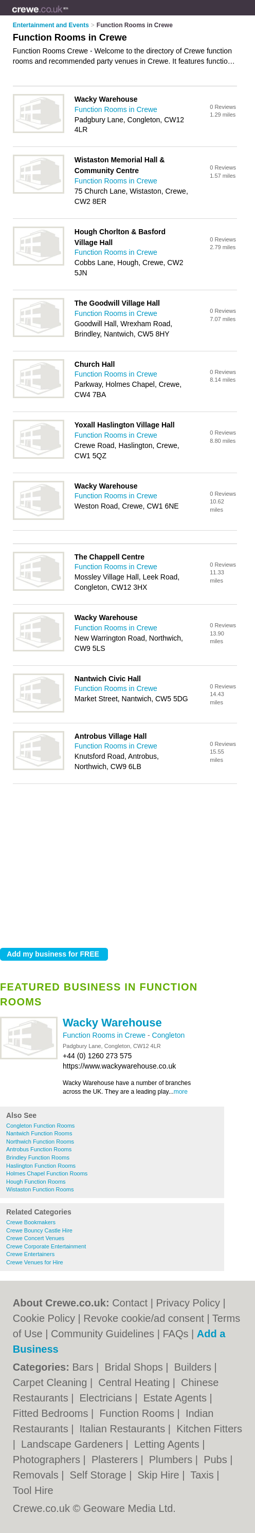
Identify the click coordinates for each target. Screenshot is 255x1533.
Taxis (203, 1475)
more (181, 1091)
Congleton (168, 1035)
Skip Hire (160, 1475)
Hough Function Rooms (36, 1182)
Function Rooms (138, 1413)
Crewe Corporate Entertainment (46, 1246)
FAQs (175, 1333)
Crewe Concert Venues (35, 1238)
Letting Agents (168, 1444)
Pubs (217, 1459)
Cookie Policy (44, 1318)
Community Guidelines (102, 1333)
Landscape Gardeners (73, 1444)
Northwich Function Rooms (40, 1141)
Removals (37, 1475)
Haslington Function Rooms (41, 1166)
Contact (130, 1302)
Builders (194, 1367)
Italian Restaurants (124, 1428)
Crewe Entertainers (30, 1254)
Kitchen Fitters (209, 1428)
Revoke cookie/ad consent (143, 1318)
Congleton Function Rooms (40, 1126)
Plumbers (172, 1459)
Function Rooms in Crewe (105, 1035)
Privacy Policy (188, 1302)
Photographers (48, 1459)
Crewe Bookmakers (31, 1222)
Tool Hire (33, 1490)
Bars (84, 1367)
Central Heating (135, 1382)
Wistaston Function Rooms (40, 1189)
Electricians (107, 1398)
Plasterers (116, 1459)
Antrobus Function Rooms (38, 1149)
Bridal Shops (135, 1367)
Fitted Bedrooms (52, 1413)
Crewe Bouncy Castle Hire (39, 1230)
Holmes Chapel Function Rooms (46, 1173)
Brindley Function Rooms (37, 1157)
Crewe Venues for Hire (34, 1262)
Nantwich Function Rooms (39, 1133)
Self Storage (100, 1475)
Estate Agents (176, 1398)
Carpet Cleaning (51, 1382)
